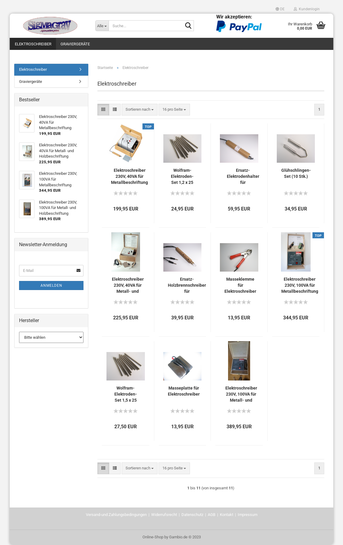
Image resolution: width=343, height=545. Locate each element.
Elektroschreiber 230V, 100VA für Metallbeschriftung (299, 285)
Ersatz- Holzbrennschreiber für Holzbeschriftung (187, 285)
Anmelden (51, 285)
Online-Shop (152, 537)
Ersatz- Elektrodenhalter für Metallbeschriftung (242, 176)
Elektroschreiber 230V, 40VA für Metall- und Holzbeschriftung (127, 285)
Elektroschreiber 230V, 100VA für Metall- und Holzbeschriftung (241, 394)
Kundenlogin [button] (307, 9)
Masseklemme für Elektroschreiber (240, 285)
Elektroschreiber (33, 44)
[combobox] (140, 110)
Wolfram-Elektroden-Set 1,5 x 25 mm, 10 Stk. (125, 394)
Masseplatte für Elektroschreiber (184, 391)
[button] (280, 9)
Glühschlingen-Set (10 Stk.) (296, 173)
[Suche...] (102, 25)
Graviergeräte (75, 44)
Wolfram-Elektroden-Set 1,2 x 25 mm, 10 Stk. (182, 176)
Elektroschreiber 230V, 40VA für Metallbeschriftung (129, 176)
